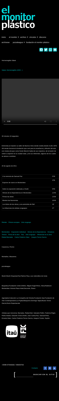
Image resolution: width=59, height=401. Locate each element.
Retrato (4, 222)
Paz (22, 234)
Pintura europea (13, 222)
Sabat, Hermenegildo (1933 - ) (12, 70)
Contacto (35, 368)
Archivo (23, 37)
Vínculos (33, 37)
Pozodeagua (18, 42)
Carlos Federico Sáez (22, 237)
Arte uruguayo (26, 222)
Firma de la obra (13, 234)
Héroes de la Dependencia (36, 232)
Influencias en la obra (44, 234)
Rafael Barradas (7, 237)
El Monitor (13, 37)
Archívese (6, 42)
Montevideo (6, 232)
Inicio (4, 37)
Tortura (4, 234)
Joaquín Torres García (38, 237)
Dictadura (51, 232)
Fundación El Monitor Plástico (37, 42)
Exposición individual (18, 232)
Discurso (42, 37)
